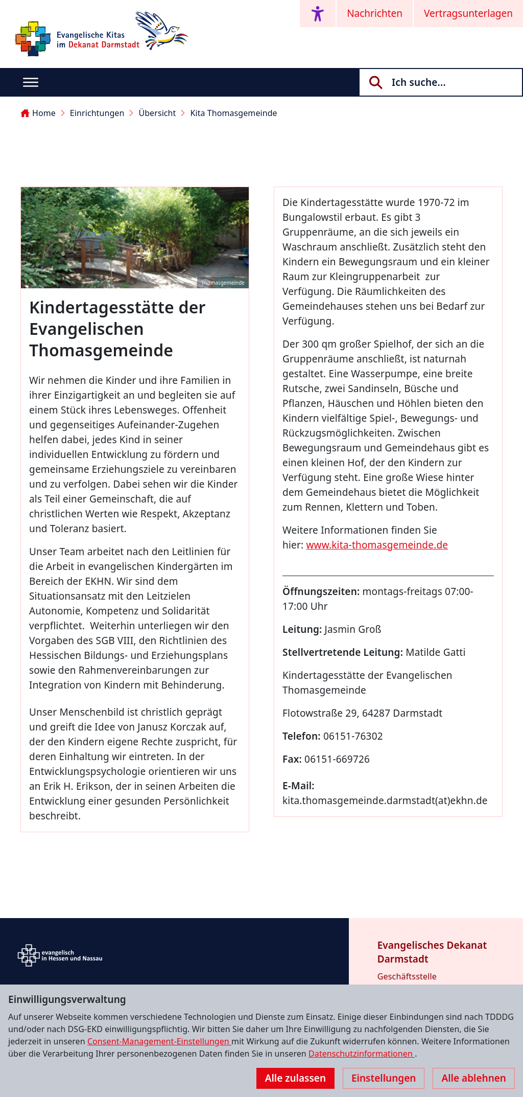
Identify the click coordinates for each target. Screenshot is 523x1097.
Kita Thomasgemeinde (233, 113)
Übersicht (157, 113)
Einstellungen (383, 1078)
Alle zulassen (295, 1078)
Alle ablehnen (473, 1078)
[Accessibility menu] (318, 13)
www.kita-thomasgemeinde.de (377, 545)
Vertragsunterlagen (468, 13)
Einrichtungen (97, 113)
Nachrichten (374, 13)
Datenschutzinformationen (361, 1053)
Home (38, 113)
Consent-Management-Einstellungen (159, 1041)
